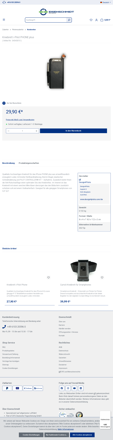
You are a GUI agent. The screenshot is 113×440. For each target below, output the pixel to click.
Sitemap (5, 365)
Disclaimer (63, 365)
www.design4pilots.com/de (91, 199)
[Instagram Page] (68, 388)
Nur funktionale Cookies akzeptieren (57, 435)
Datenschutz (63, 351)
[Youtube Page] (74, 388)
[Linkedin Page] (80, 388)
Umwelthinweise (65, 361)
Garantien (62, 358)
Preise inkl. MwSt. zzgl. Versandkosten (20, 120)
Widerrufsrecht (64, 354)
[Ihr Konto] (96, 20)
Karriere (62, 325)
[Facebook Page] (61, 388)
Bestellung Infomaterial (11, 358)
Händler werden (65, 329)
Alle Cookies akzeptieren (82, 435)
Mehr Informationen (66, 429)
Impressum (63, 368)
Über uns (62, 322)
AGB (60, 347)
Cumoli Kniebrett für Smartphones (75, 284)
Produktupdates (8, 351)
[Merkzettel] (91, 20)
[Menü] (4, 19)
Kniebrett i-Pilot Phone (17, 284)
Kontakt (62, 336)
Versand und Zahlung (10, 354)
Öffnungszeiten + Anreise (68, 332)
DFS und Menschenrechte (70, 372)
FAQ (3, 347)
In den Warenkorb (73, 131)
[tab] (8, 163)
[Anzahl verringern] (8, 130)
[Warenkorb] (105, 20)
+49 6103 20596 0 (13, 2)
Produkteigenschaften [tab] (29, 163)
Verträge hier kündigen (10, 361)
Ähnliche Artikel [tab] (9, 248)
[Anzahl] (22, 130)
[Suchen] (69, 20)
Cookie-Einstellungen (10, 368)
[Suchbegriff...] (45, 20)
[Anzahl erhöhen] (36, 130)
